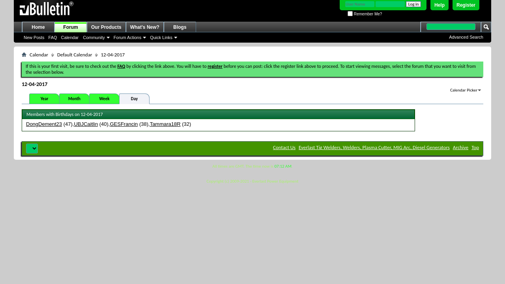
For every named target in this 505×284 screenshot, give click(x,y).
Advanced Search (466, 37)
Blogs (179, 27)
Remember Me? (365, 14)
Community (94, 37)
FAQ (53, 37)
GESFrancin (124, 124)
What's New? (144, 27)
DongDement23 (44, 124)
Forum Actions (127, 37)
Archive (460, 147)
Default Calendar (74, 55)
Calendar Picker (463, 90)
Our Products (106, 27)
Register (465, 5)
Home (38, 27)
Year (45, 98)
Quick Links (161, 37)
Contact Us (284, 147)
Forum (70, 27)
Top (475, 147)
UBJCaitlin (86, 124)
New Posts (34, 37)
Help (439, 5)
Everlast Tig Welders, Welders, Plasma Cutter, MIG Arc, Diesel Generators (374, 147)
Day (134, 98)
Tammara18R (165, 124)
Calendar (70, 37)
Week (104, 98)
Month (74, 98)
